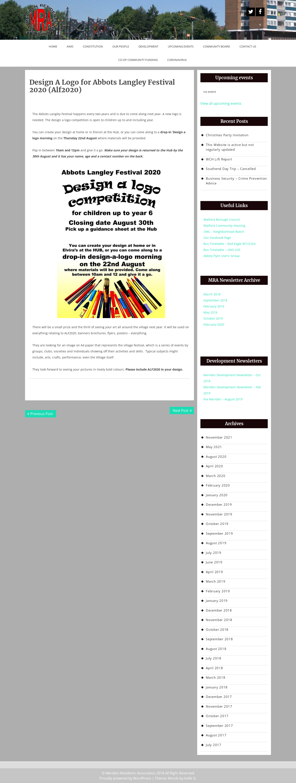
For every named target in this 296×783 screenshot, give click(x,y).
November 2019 (219, 514)
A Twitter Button (250, 12)
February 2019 (213, 306)
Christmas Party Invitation (227, 135)
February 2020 (213, 324)
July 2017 (213, 745)
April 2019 (214, 572)
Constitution (93, 46)
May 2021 (214, 447)
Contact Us (247, 46)
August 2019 (216, 543)
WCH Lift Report (219, 159)
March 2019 (215, 581)
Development (148, 46)
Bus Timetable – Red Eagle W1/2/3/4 (229, 244)
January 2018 (217, 687)
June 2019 (214, 562)
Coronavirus (177, 60)
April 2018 (214, 668)
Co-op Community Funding (138, 60)
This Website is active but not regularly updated (230, 147)
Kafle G (190, 778)
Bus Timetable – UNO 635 (221, 250)
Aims (70, 46)
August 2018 (216, 649)
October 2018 (217, 629)
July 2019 (213, 552)
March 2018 (211, 294)
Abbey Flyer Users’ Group (221, 256)
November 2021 (219, 437)
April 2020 (214, 466)
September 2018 (215, 300)
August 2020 (216, 456)
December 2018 (219, 610)
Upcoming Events (181, 46)
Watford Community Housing (224, 225)
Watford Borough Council (221, 219)
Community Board (216, 46)
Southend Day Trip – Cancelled (231, 168)
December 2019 (219, 504)
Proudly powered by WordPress (125, 778)
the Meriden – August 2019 (222, 399)
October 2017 (217, 716)
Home (53, 46)
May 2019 (210, 312)
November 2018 (219, 620)
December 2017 (219, 696)
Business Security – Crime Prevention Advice (236, 180)
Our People (120, 46)
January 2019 (217, 600)
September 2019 (219, 533)
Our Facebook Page (217, 238)
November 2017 (219, 706)
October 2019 (213, 318)
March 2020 (215, 476)
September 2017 (219, 725)
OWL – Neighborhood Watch (223, 232)
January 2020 (217, 495)
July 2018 (213, 658)
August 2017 (216, 735)
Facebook (260, 12)
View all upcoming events (220, 103)
